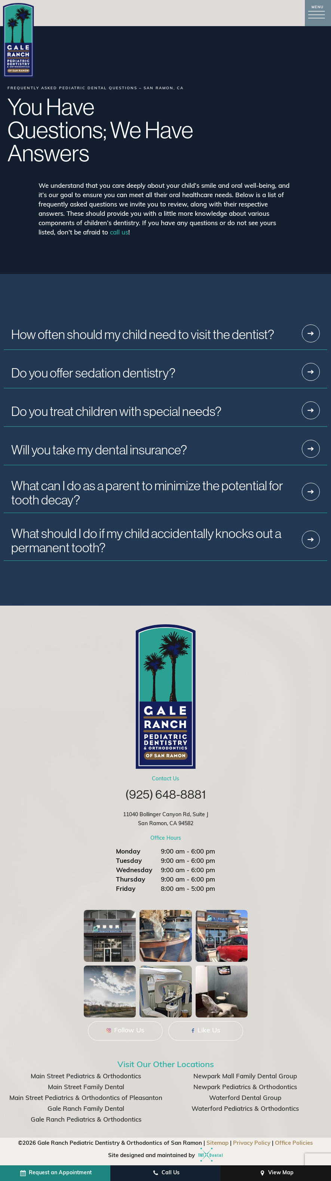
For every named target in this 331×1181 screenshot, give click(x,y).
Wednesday (134, 870)
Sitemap (217, 1143)
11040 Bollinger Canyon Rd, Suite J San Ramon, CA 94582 (165, 819)
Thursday (130, 880)
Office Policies (294, 1143)
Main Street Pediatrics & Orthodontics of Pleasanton (85, 1098)
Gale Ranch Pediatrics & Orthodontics (86, 1120)
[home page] (18, 40)
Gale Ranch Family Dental (85, 1109)
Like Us (205, 1030)
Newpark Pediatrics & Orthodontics (245, 1087)
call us (119, 233)
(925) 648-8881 (165, 794)
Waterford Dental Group (245, 1098)
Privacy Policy (251, 1143)
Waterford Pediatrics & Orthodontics (245, 1109)
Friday (125, 889)
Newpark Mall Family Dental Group (245, 1076)
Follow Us (125, 1030)
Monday (128, 852)
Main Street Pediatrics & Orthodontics (86, 1076)
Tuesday (129, 861)
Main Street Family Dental (86, 1087)
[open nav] (318, 13)
